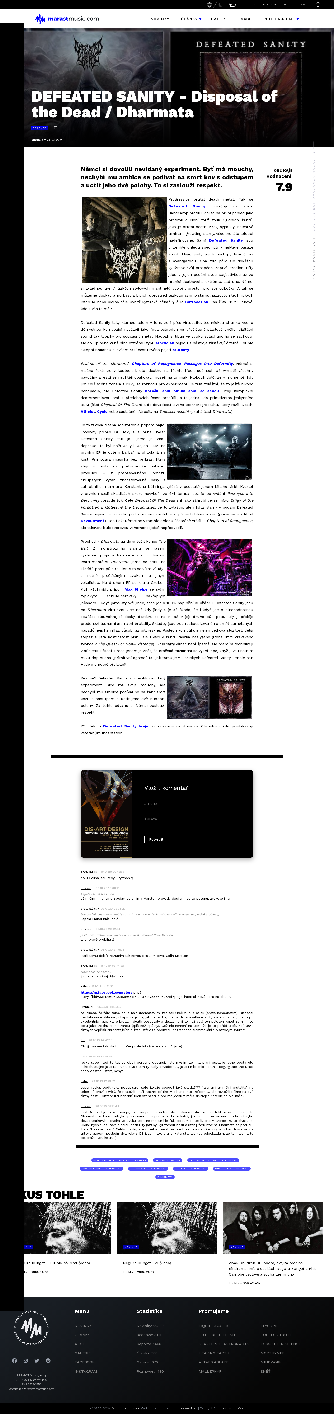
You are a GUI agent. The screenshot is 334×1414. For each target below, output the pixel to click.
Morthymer (273, 1353)
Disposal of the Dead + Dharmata (119, 1160)
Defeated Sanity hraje (125, 726)
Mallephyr (210, 1371)
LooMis (238, 1408)
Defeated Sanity (187, 206)
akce (80, 1344)
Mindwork (271, 1362)
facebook (85, 1362)
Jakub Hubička (186, 1408)
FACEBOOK (248, 4)
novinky (83, 1326)
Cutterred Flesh (217, 1335)
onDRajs (37, 139)
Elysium (269, 1326)
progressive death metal (101, 1168)
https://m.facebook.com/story (106, 992)
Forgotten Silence (281, 1344)
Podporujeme (279, 19)
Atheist (88, 411)
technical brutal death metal (213, 1160)
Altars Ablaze (214, 1362)
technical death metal (148, 1168)
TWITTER (288, 4)
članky (82, 1335)
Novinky (160, 19)
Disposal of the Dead (232, 1168)
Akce (246, 19)
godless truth (276, 1335)
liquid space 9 (213, 1326)
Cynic (102, 411)
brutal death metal (190, 1168)
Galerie (220, 19)
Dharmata (165, 1177)
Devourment (92, 520)
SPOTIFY (305, 4)
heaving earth (214, 1353)
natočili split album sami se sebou (182, 391)
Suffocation (196, 302)
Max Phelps (136, 589)
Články (189, 19)
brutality (180, 350)
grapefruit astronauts (224, 1344)
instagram (86, 1371)
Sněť (266, 1371)
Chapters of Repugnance (156, 363)
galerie (83, 1353)
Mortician (165, 343)
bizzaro (225, 1408)
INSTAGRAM (269, 4)
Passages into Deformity (208, 363)
